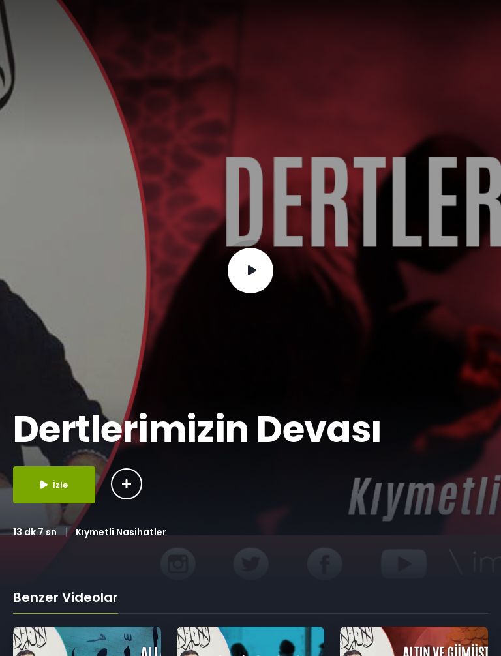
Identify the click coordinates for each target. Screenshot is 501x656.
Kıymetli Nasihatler (121, 532)
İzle (54, 485)
